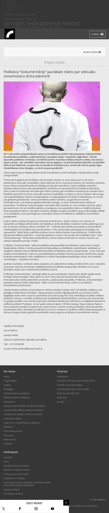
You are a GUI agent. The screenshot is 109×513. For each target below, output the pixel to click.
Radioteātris (47, 27)
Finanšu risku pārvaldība (70, 384)
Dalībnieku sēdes (13, 418)
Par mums (9, 371)
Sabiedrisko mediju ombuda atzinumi (23, 414)
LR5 (33, 27)
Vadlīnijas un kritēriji (14, 478)
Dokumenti (9, 401)
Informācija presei (13, 431)
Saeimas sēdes (12, 489)
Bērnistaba (16, 7)
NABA (38, 27)
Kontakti (8, 443)
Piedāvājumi (11, 452)
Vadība (7, 384)
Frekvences (10, 439)
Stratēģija (9, 389)
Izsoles (61, 401)
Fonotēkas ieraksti (13, 493)
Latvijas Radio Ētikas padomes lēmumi (23, 410)
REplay (14, 4)
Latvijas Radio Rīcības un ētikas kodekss (25, 405)
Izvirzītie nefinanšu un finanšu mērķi (76, 380)
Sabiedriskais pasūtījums (17, 393)
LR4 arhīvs (60, 27)
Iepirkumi (62, 397)
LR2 (24, 27)
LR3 (29, 27)
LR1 (20, 27)
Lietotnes (8, 426)
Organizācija (10, 380)
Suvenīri (8, 457)
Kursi (6, 461)
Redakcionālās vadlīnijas (17, 397)
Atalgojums (63, 376)
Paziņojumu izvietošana (16, 474)
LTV (12, 9)
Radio (7, 376)
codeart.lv (101, 499)
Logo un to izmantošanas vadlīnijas (22, 422)
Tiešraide (23, 34)
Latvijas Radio (11, 27)
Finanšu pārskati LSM (68, 393)
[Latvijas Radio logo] (9, 34)
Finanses (62, 371)
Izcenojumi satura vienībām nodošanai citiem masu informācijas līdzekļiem (27, 484)
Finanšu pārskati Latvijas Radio (73, 389)
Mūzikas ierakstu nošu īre (17, 469)
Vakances (9, 435)
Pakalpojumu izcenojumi (16, 465)
